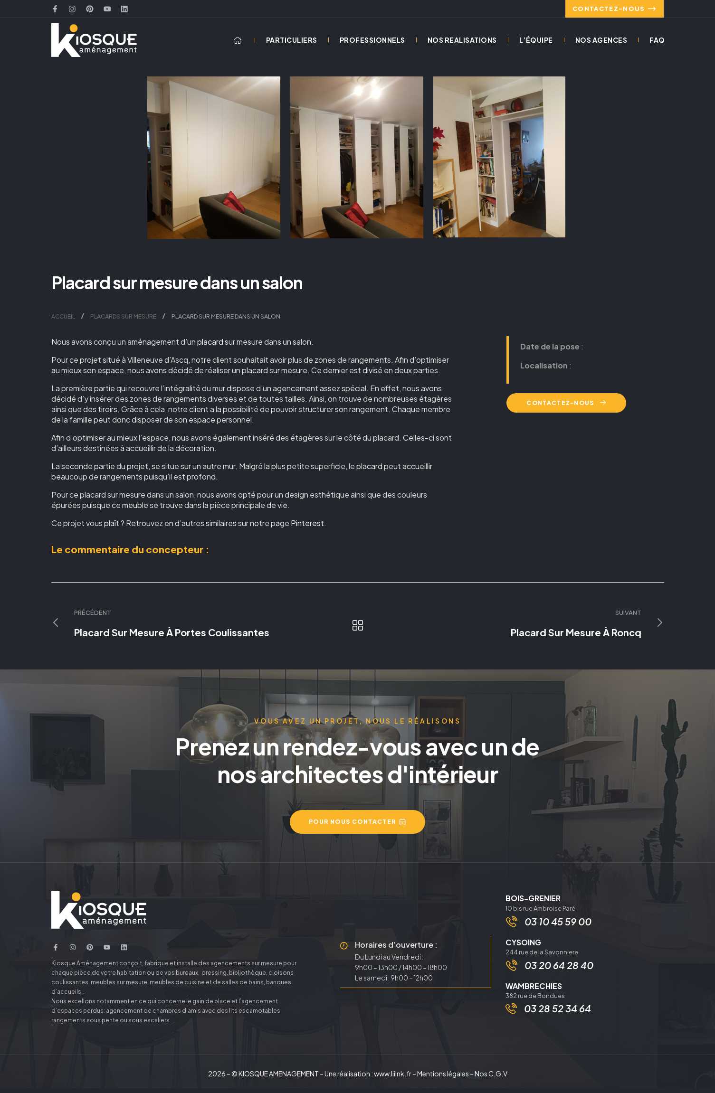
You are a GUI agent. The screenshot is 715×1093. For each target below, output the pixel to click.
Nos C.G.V (491, 1078)
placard (210, 346)
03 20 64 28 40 (559, 972)
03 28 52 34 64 (557, 1016)
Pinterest (307, 527)
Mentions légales (443, 1078)
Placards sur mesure (123, 320)
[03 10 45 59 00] (512, 927)
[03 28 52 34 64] (511, 1016)
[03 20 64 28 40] (512, 972)
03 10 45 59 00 (558, 927)
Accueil (63, 320)
